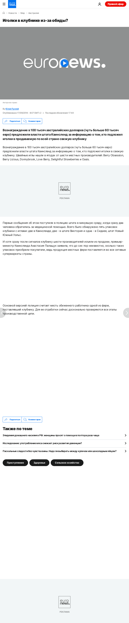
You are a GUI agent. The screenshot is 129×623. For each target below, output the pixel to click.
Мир (22, 13)
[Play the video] (64, 63)
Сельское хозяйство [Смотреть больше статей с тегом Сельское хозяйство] (67, 462)
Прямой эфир (116, 4)
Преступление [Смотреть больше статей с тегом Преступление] (15, 462)
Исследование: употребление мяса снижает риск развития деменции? (42, 443)
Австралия (33, 13)
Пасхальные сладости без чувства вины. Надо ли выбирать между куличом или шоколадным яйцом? (60, 451)
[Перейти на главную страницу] (12, 4)
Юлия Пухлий (12, 109)
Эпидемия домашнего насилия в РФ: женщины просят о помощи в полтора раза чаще (51, 435)
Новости (12, 13)
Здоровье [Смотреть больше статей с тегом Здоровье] (39, 462)
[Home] (4, 13)
